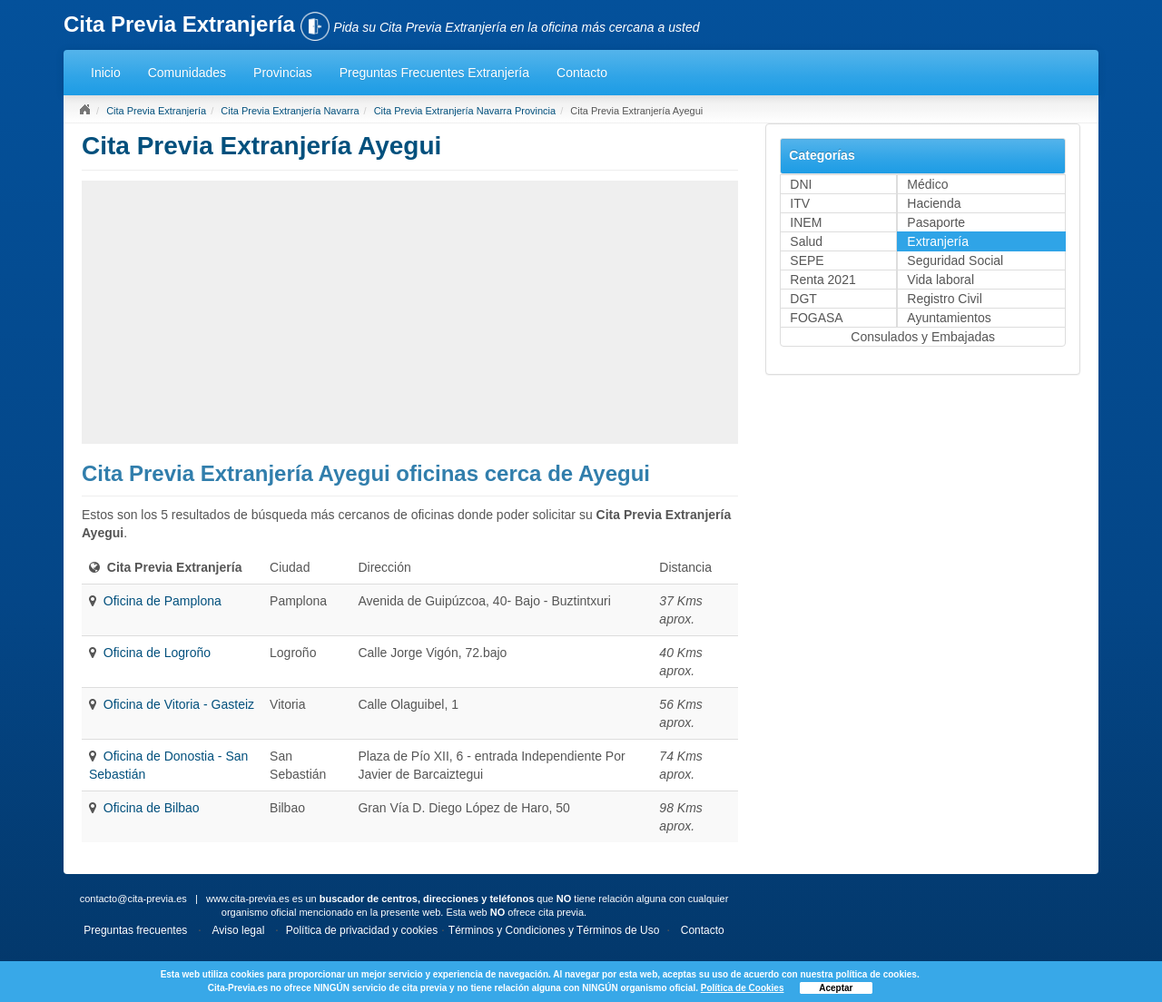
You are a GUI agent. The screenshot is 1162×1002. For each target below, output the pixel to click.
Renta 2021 (822, 279)
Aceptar (835, 988)
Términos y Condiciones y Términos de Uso (554, 930)
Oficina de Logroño (157, 652)
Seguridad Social (955, 260)
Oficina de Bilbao (151, 808)
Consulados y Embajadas (923, 336)
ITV (800, 203)
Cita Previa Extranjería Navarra (290, 110)
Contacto (581, 72)
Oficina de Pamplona (162, 601)
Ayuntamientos (948, 317)
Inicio (106, 72)
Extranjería (938, 241)
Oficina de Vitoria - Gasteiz (178, 704)
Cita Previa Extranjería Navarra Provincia (465, 110)
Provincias (282, 72)
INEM (806, 222)
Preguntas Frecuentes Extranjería (434, 72)
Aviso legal (238, 930)
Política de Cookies (742, 988)
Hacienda (933, 203)
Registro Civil (944, 298)
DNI (801, 184)
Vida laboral (940, 279)
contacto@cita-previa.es (133, 898)
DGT (803, 298)
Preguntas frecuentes (135, 930)
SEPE (806, 260)
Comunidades (187, 72)
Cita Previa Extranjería (156, 110)
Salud (806, 241)
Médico (927, 184)
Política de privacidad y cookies (362, 930)
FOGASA (816, 317)
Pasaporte (936, 222)
